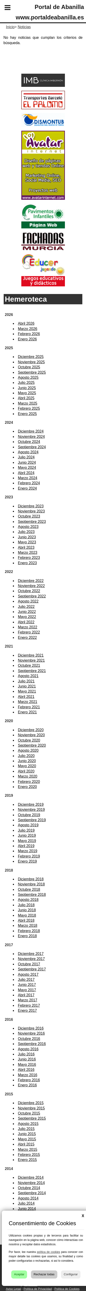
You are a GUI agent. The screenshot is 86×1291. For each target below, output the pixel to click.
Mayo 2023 (27, 542)
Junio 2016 (27, 1059)
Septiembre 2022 (32, 596)
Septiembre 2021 (32, 671)
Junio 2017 (27, 985)
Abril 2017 (26, 995)
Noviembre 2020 (31, 735)
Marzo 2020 (27, 776)
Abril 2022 (26, 622)
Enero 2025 (27, 414)
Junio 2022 (27, 612)
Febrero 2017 (29, 1005)
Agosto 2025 (28, 377)
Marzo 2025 (27, 403)
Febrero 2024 (29, 483)
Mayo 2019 (27, 841)
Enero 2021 (27, 712)
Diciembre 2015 (31, 1103)
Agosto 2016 (28, 1049)
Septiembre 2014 (32, 1193)
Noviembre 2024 (31, 437)
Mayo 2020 (27, 766)
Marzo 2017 (27, 1000)
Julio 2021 (26, 681)
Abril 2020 (26, 771)
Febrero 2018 (29, 931)
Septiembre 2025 (32, 372)
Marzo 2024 (27, 478)
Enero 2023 (27, 563)
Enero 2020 (27, 787)
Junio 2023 (27, 537)
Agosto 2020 (28, 750)
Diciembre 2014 (31, 1177)
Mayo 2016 (27, 1065)
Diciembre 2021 (31, 655)
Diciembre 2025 (31, 357)
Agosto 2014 (28, 1198)
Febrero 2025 (29, 408)
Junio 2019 (27, 835)
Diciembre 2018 (31, 879)
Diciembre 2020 (31, 730)
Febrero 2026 (29, 334)
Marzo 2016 (27, 1075)
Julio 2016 (26, 1054)
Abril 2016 (26, 1070)
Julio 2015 (26, 1129)
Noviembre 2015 (31, 1108)
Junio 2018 (27, 910)
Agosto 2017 (28, 974)
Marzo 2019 (27, 851)
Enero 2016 (27, 1085)
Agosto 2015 (28, 1124)
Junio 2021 (27, 686)
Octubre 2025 (29, 367)
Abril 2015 (26, 1144)
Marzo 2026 (27, 329)
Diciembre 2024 (31, 431)
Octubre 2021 (29, 665)
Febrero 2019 (29, 856)
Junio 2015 (27, 1134)
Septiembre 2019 (32, 820)
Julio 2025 (26, 383)
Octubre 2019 (29, 815)
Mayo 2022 (27, 617)
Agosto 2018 (28, 900)
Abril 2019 (26, 846)
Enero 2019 (27, 861)
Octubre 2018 (29, 889)
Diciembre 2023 (31, 506)
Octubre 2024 (29, 442)
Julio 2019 (26, 830)
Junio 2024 (27, 462)
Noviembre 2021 (31, 660)
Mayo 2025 (27, 393)
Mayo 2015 (27, 1139)
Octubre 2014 (29, 1188)
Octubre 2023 (29, 516)
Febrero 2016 (29, 1080)
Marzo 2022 (27, 627)
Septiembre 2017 (32, 969)
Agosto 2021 (28, 676)
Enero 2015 (27, 1160)
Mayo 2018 (27, 915)
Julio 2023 (26, 532)
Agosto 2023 (28, 527)
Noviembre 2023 (31, 511)
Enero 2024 (27, 488)
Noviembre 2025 (31, 362)
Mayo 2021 (27, 691)
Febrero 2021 (29, 707)
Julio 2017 (26, 980)
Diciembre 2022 (31, 581)
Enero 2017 (27, 1010)
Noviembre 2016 (31, 1033)
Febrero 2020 (29, 782)
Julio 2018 (26, 905)
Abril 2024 (26, 473)
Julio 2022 (26, 607)
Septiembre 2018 (32, 895)
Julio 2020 (26, 756)
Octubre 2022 (29, 591)
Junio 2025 (27, 388)
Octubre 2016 (29, 1039)
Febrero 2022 (29, 632)
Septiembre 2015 (32, 1118)
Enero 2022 (27, 637)
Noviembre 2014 (31, 1183)
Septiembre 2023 (32, 522)
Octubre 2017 (29, 964)
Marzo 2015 (27, 1150)
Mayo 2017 (27, 990)
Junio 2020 (27, 761)
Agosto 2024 (28, 452)
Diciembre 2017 (31, 954)
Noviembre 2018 (31, 884)
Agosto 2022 (28, 601)
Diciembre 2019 (31, 804)
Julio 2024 (26, 457)
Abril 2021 (26, 697)
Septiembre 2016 (32, 1044)
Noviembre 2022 (31, 586)
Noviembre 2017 (31, 959)
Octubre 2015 (29, 1113)
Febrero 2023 (29, 558)
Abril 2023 (26, 547)
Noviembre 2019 (31, 810)
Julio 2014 (26, 1203)
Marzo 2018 (27, 925)
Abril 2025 (26, 398)
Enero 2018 (27, 936)
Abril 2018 (26, 920)
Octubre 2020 (29, 740)
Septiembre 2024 (32, 447)
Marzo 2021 (27, 702)
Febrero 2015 (29, 1155)
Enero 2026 (27, 339)
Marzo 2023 (27, 553)
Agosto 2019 (28, 825)
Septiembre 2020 (32, 745)
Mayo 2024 (27, 468)
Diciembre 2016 (31, 1028)
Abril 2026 (26, 323)
